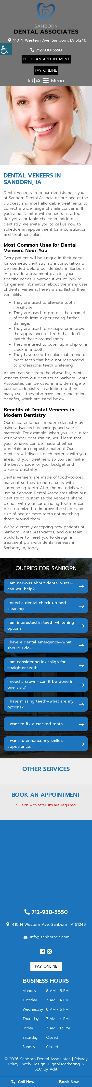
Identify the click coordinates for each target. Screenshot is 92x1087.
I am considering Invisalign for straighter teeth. (36, 665)
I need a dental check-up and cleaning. (36, 606)
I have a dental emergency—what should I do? (39, 645)
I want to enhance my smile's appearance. (35, 744)
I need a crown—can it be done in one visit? (40, 684)
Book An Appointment (46, 59)
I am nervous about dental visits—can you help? (40, 586)
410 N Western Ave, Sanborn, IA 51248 (47, 40)
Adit (53, 1069)
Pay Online (46, 70)
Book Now (69, 1082)
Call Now (22, 1082)
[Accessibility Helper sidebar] (6, 49)
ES (38, 80)
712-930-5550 (46, 50)
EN (30, 80)
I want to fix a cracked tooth (35, 724)
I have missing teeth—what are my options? (40, 704)
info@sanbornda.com (46, 937)
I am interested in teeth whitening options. (40, 625)
